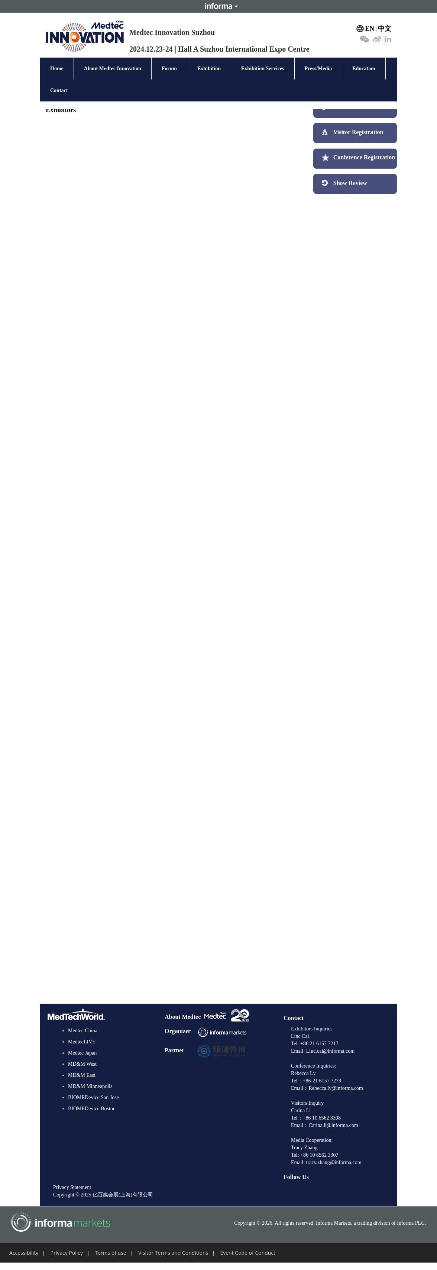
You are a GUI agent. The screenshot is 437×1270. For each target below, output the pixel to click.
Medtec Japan (82, 1053)
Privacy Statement (72, 1187)
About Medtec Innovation (112, 68)
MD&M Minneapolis (90, 1086)
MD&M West (82, 1064)
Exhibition (209, 68)
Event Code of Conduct (247, 1252)
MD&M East (82, 1075)
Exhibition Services (262, 68)
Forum (169, 68)
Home (57, 68)
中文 (384, 28)
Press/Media (318, 68)
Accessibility (23, 1252)
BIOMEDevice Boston (92, 1108)
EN (369, 28)
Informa (218, 6)
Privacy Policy (67, 1252)
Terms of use (110, 1252)
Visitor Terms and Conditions (173, 1252)
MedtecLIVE (82, 1042)
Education (363, 68)
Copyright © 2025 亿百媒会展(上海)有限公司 (103, 1195)
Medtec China (82, 1030)
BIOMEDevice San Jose (93, 1097)
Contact (59, 90)
